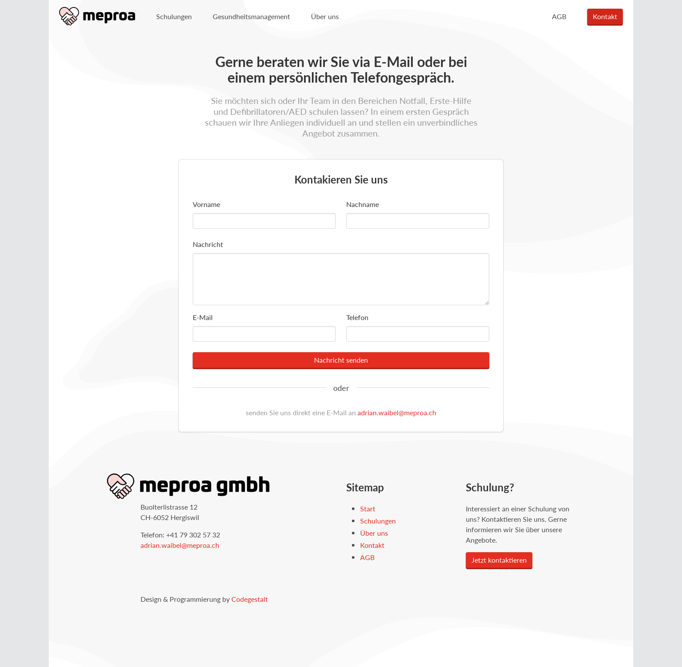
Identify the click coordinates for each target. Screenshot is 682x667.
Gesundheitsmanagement (251, 16)
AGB (559, 16)
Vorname (206, 204)
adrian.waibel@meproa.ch (397, 412)
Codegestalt (249, 599)
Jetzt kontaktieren (499, 560)
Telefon (357, 317)
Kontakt (605, 16)
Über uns (325, 16)
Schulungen (174, 16)
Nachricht (208, 244)
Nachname (362, 204)
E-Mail (203, 317)
